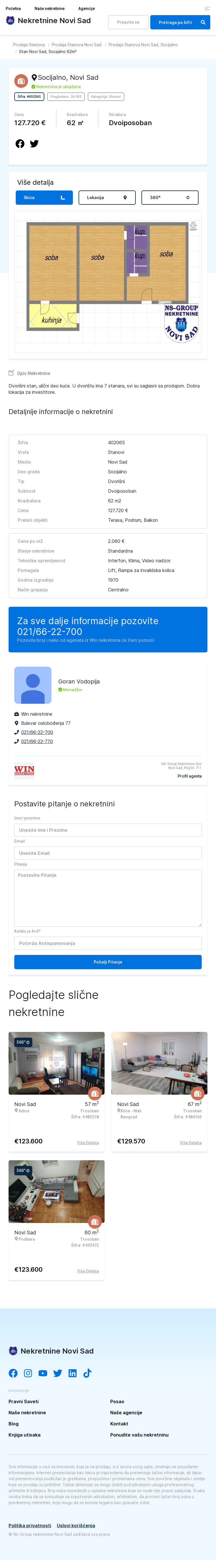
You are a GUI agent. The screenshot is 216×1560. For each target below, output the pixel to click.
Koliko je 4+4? (27, 931)
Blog (14, 1424)
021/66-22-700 (49, 631)
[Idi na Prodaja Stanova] (29, 44)
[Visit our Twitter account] (60, 1374)
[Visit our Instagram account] (30, 1374)
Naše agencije (126, 1412)
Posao (117, 1401)
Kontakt (119, 1424)
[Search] (203, 22)
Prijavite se (128, 22)
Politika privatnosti (30, 1525)
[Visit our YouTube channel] (45, 1374)
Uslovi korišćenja (76, 1525)
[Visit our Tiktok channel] (90, 1374)
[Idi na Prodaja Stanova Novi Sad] (76, 45)
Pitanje (20, 864)
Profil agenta (190, 776)
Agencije (86, 8)
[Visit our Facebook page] (16, 1374)
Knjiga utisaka (25, 1435)
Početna (13, 8)
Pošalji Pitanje (108, 961)
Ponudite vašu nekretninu (139, 1435)
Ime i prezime (27, 818)
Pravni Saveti (24, 1401)
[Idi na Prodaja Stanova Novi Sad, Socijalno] (143, 45)
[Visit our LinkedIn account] (75, 1374)
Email (19, 841)
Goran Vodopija (79, 681)
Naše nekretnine (50, 8)
